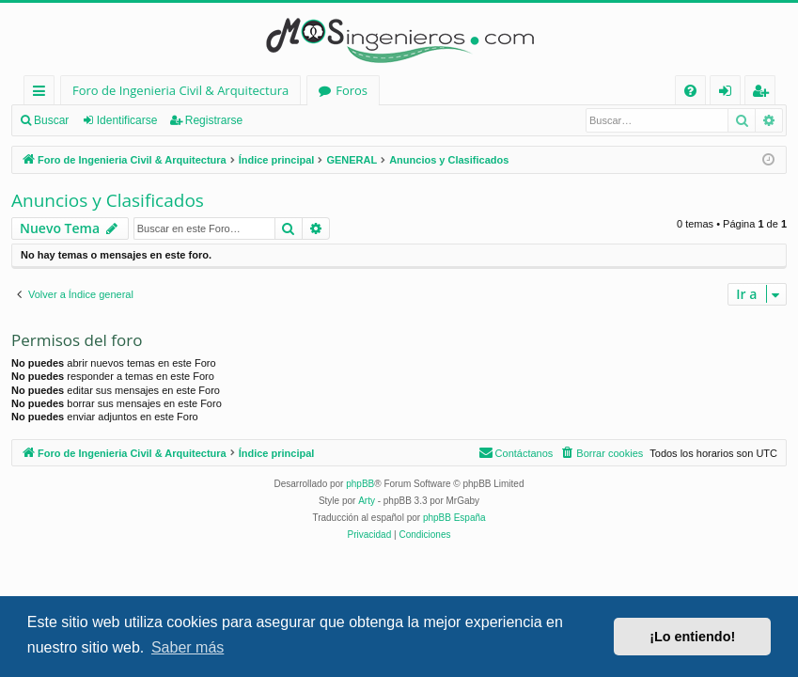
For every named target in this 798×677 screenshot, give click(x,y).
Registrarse (214, 120)
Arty (366, 501)
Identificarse (127, 120)
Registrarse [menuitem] (764, 93)
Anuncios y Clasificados (107, 200)
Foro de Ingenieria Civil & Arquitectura (180, 90)
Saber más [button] (187, 647)
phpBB (360, 484)
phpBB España (454, 517)
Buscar (51, 120)
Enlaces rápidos (43, 93)
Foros (352, 90)
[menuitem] (690, 90)
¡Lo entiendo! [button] (692, 636)
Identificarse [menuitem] (730, 93)
